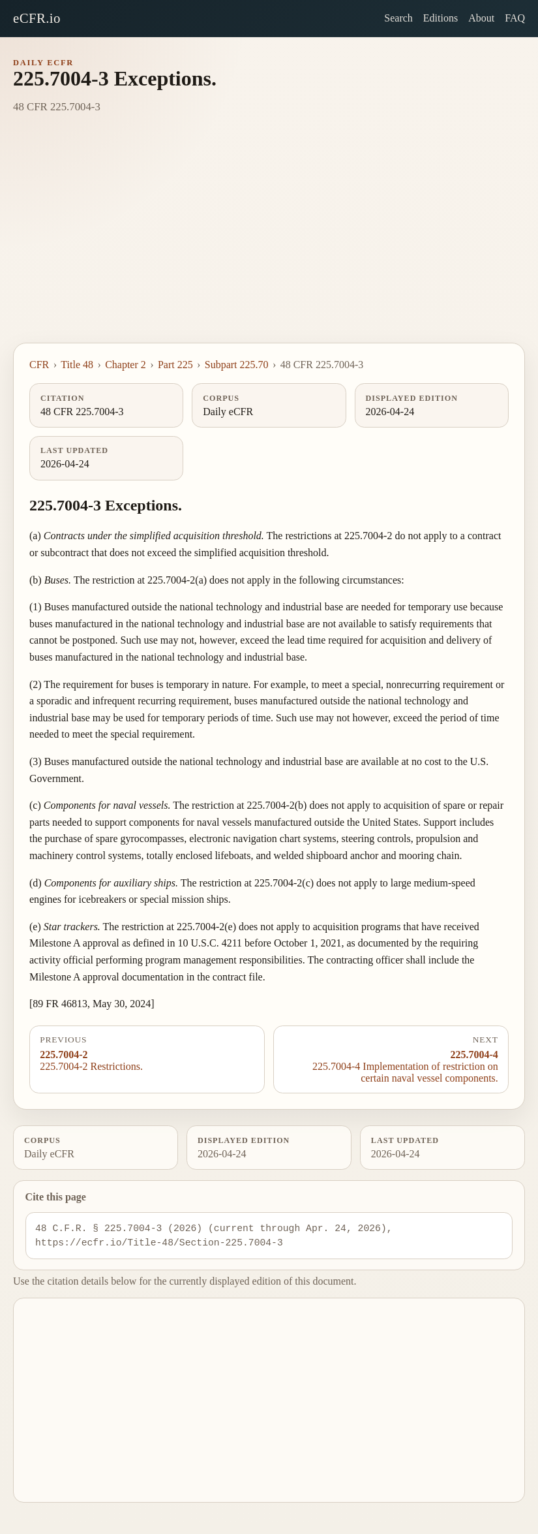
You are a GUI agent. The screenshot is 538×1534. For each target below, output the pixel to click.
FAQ (515, 17)
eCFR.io (37, 17)
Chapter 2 (125, 364)
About (481, 17)
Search (398, 17)
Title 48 (77, 364)
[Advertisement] (269, 244)
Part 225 (175, 364)
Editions (440, 17)
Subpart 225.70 (237, 364)
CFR (39, 364)
